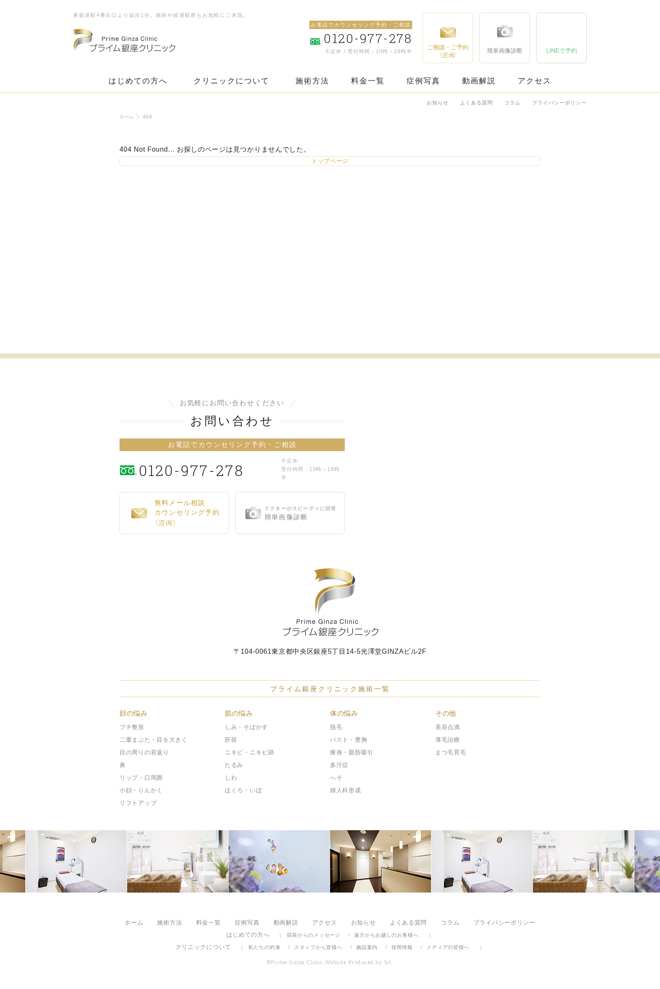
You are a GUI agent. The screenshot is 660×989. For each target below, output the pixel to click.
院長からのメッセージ (314, 935)
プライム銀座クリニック (330, 602)
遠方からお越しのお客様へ (386, 935)
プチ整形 (132, 727)
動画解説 (479, 81)
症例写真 (423, 81)
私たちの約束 (264, 947)
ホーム (128, 117)
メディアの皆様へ (447, 947)
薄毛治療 (447, 739)
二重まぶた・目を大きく (154, 739)
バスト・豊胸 (348, 739)
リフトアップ (138, 802)
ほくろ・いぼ (243, 790)
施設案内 (367, 947)
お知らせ (438, 103)
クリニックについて (231, 81)
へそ (336, 777)
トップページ (330, 161)
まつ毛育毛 (450, 752)
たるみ (234, 765)
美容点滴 (447, 727)
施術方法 (312, 81)
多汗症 (339, 765)
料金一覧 (368, 81)
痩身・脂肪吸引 (351, 752)
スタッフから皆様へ (318, 947)
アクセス (534, 81)
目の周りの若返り (144, 752)
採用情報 (402, 947)
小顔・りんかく (141, 790)
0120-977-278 (208, 469)
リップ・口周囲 (141, 777)
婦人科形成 (345, 790)
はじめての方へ (138, 81)
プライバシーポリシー (559, 103)
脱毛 (336, 727)
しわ (231, 777)
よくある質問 (476, 103)
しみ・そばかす (246, 727)
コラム (512, 103)
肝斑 (231, 739)
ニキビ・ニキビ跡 (249, 752)
